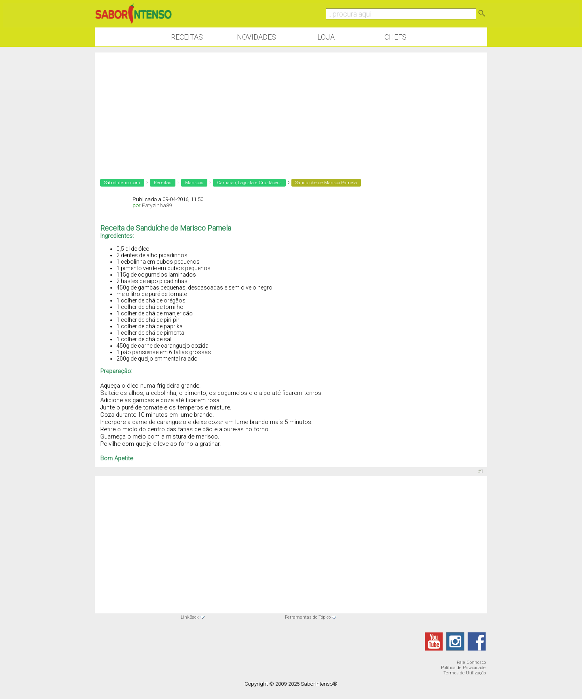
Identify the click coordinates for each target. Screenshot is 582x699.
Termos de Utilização (464, 673)
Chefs (395, 37)
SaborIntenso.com (122, 182)
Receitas (187, 37)
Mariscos (194, 182)
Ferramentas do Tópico (308, 617)
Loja (326, 37)
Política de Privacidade (463, 667)
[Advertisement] (291, 109)
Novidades (256, 37)
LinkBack (190, 617)
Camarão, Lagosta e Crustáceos (249, 182)
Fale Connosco (471, 662)
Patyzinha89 (157, 205)
